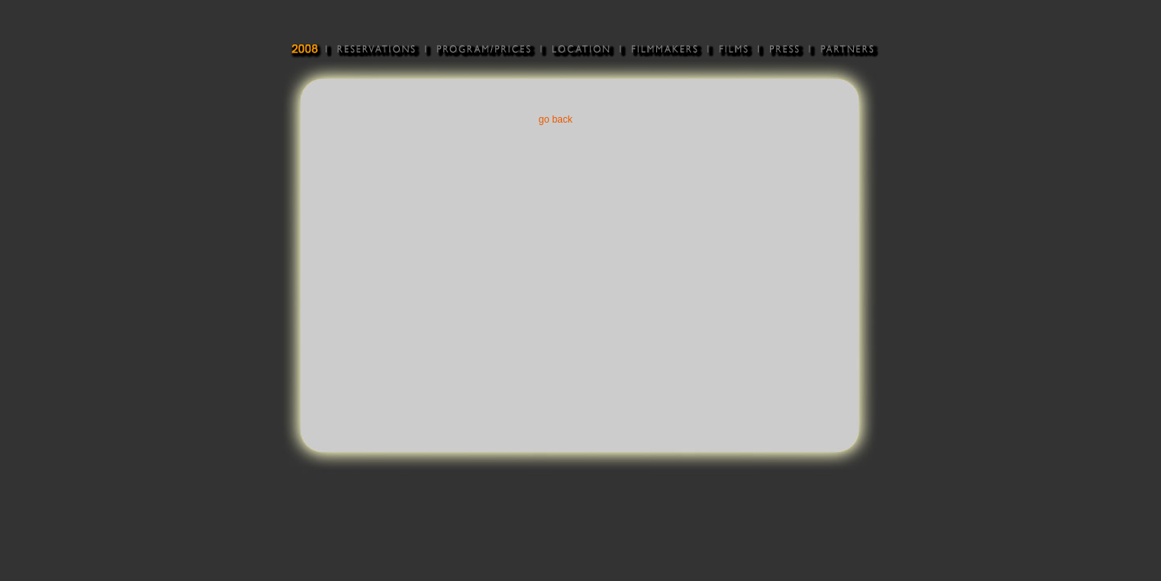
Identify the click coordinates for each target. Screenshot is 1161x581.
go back (555, 119)
